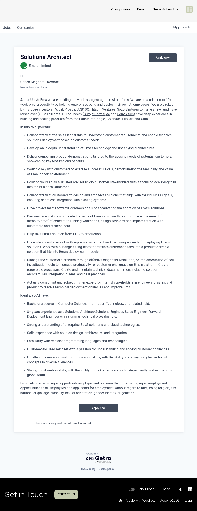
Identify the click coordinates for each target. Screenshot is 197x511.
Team (141, 11)
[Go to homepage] (18, 11)
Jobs (166, 489)
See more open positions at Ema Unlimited (63, 423)
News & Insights (166, 11)
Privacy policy (87, 469)
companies (26, 28)
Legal (188, 501)
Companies (120, 11)
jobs (7, 28)
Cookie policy (106, 469)
